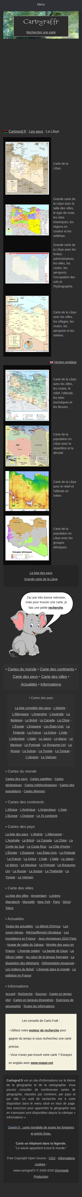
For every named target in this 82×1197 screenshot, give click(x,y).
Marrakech (12, 902)
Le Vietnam (49, 757)
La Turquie (62, 751)
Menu (41, 4)
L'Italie (31, 738)
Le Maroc (60, 738)
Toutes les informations (38, 1006)
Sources (41, 994)
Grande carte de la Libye (41, 579)
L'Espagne (34, 726)
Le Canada (47, 720)
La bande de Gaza (55, 951)
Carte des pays (25, 676)
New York (43, 902)
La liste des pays (41, 573)
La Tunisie (46, 751)
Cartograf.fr (17, 131)
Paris (56, 902)
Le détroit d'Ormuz (48, 926)
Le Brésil (31, 720)
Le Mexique (29, 865)
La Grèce (50, 732)
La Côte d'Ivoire (59, 846)
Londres (54, 895)
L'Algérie (59, 708)
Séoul (66, 902)
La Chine (63, 720)
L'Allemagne (20, 714)
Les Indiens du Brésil (19, 969)
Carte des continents (57, 669)
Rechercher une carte (41, 32)
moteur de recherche (44, 1030)
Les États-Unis (54, 726)
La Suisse (29, 751)
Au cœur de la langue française (47, 957)
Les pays (36, 131)
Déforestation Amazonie (58, 963)
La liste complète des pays (33, 708)
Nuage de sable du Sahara (25, 944)
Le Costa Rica (36, 846)
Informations (50, 684)
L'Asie (63, 809)
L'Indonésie (17, 738)
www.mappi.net (42, 1063)
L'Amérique (27, 809)
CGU (52, 1158)
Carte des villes (54, 676)
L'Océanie (27, 816)
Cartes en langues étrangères (33, 1000)
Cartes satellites (41, 779)
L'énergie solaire (29, 951)
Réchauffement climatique (43, 932)
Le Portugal (32, 745)
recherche (56, 607)
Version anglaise (65, 362)
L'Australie (57, 714)
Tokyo (9, 908)
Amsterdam (39, 895)
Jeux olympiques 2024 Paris (57, 938)
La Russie (19, 871)
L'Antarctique (47, 809)
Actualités (29, 684)
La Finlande (67, 852)
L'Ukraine (32, 757)
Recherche (25, 994)
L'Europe (11, 816)
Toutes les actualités (19, 926)
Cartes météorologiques (41, 785)
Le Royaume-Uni (54, 745)
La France (34, 732)
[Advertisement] (41, 82)
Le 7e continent (47, 816)
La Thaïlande (54, 871)
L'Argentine (39, 714)
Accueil (10, 994)
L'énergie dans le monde (53, 969)
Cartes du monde (22, 669)
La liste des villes (16, 895)
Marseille (29, 902)
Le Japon (45, 738)
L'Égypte (18, 726)
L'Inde (63, 732)
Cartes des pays (16, 779)
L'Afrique (11, 809)
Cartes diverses (34, 791)
